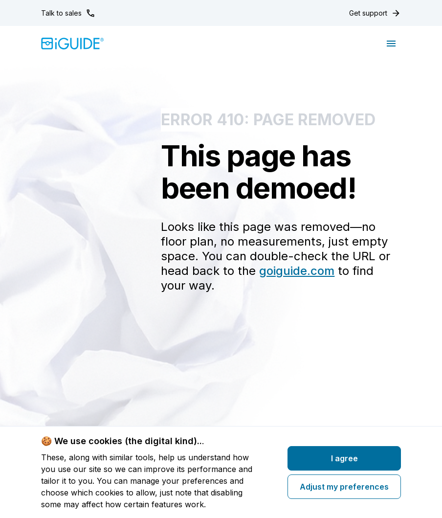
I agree (344, 458)
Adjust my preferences (344, 487)
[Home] (72, 43)
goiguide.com (296, 271)
